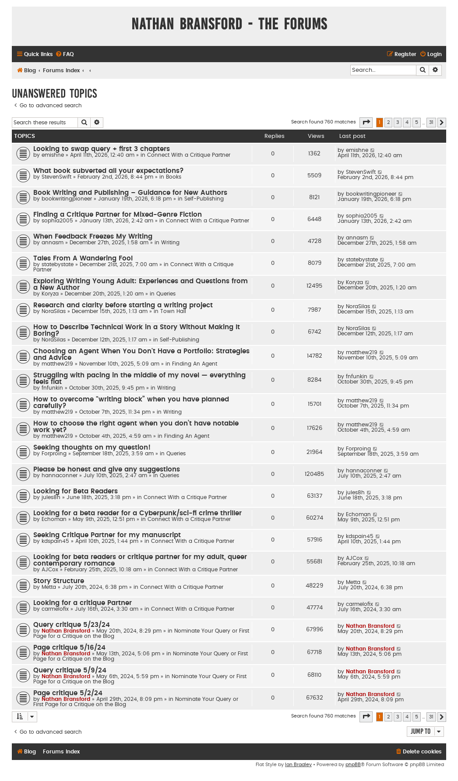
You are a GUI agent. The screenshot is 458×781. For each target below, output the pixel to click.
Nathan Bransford (66, 630)
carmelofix (55, 609)
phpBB (353, 764)
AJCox (50, 569)
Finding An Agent (194, 363)
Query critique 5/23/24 (71, 625)
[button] (366, 122)
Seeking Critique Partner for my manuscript (107, 535)
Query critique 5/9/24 (69, 670)
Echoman (54, 519)
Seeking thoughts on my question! (92, 447)
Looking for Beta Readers (75, 491)
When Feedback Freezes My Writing (92, 236)
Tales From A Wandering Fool (83, 258)
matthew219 (57, 363)
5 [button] (416, 122)
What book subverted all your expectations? (108, 171)
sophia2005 (57, 220)
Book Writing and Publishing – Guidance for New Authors (130, 193)
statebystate (58, 264)
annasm (52, 242)
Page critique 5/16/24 (69, 647)
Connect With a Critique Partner (188, 155)
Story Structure (58, 581)
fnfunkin (52, 387)
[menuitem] (64, 54)
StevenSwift (56, 176)
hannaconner (60, 475)
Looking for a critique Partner (82, 603)
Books (173, 176)
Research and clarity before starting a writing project (123, 305)
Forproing (54, 453)
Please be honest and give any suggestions (106, 469)
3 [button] (397, 122)
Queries (166, 293)
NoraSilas (54, 311)
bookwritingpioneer (67, 198)
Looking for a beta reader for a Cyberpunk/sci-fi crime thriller (137, 513)
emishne (53, 155)
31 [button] (431, 122)
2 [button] (388, 122)
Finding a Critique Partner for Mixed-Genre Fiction (117, 214)
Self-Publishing (204, 198)
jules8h (51, 497)
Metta (49, 587)
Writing (170, 242)
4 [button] (407, 122)
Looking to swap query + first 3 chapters (101, 149)
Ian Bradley (298, 764)
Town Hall (173, 311)
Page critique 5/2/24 (67, 693)
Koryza (50, 293)
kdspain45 (55, 541)
